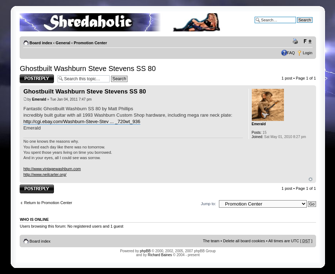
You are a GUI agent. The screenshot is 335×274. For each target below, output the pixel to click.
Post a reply (37, 78)
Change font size (307, 41)
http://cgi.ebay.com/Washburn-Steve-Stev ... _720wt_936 (81, 121)
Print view (296, 41)
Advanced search (297, 25)
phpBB (145, 251)
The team (211, 241)
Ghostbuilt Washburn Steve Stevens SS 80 (88, 68)
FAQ (291, 53)
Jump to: (208, 204)
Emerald (39, 99)
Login (307, 53)
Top (310, 179)
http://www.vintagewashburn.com (52, 169)
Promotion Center (90, 43)
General (63, 43)
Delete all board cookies (244, 241)
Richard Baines (160, 255)
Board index (40, 43)
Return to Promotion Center (48, 203)
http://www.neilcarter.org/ (44, 174)
